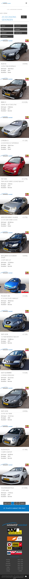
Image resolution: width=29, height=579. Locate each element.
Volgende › (22, 503)
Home (8, 9)
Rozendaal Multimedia (18, 576)
